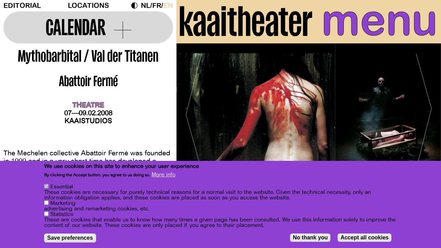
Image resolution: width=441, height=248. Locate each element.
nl (145, 5)
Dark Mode (136, 5)
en (168, 5)
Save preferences (70, 238)
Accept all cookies (364, 237)
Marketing (62, 203)
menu (379, 20)
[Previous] (193, 112)
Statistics (61, 214)
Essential (61, 186)
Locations (88, 5)
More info (163, 174)
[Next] (424, 112)
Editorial (22, 5)
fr (156, 5)
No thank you (310, 237)
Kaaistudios (88, 121)
